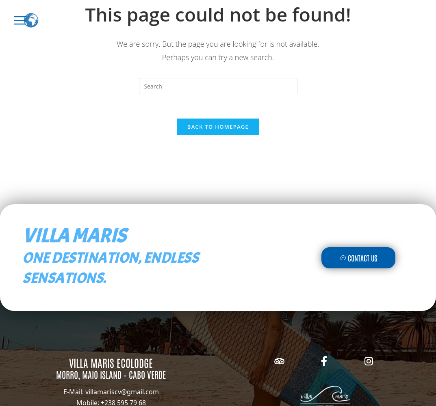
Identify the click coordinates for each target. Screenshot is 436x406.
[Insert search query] (218, 86)
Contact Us (358, 258)
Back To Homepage (218, 126)
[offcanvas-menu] (20, 20)
